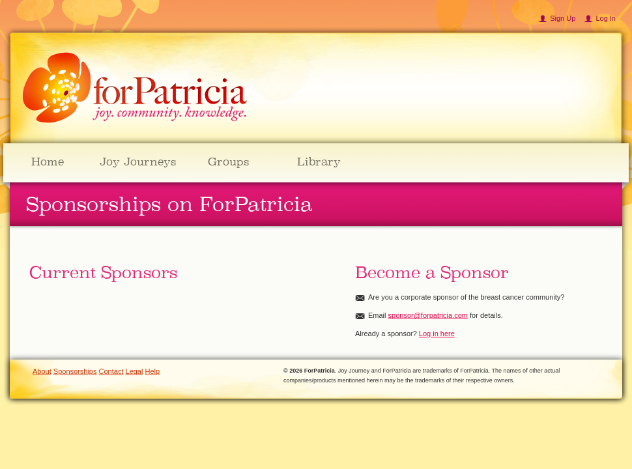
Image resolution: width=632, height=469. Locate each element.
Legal (134, 371)
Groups (228, 161)
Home (47, 161)
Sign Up (562, 18)
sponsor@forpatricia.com (428, 315)
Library (319, 161)
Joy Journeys (138, 161)
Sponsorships (75, 371)
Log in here (437, 333)
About (42, 371)
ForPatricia (135, 88)
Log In (606, 18)
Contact (111, 371)
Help (152, 371)
